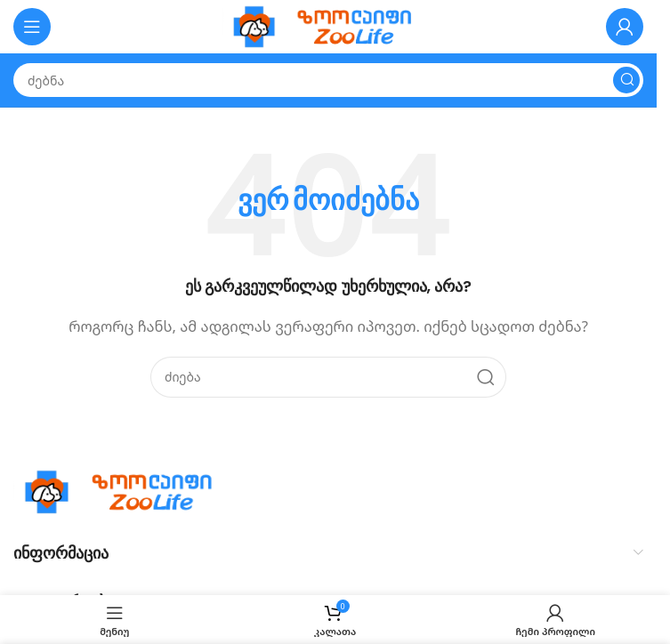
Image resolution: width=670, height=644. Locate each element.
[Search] (328, 80)
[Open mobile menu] (32, 26)
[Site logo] (328, 25)
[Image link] (124, 490)
